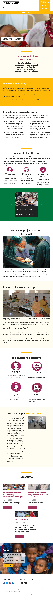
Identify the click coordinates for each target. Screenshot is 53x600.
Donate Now (7, 565)
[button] (11, 204)
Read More (7, 507)
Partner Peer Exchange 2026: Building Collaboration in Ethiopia (13, 495)
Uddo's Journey (21, 520)
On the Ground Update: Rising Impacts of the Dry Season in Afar (38, 495)
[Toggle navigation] (3, 8)
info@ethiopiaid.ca (33, 594)
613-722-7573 (27, 583)
